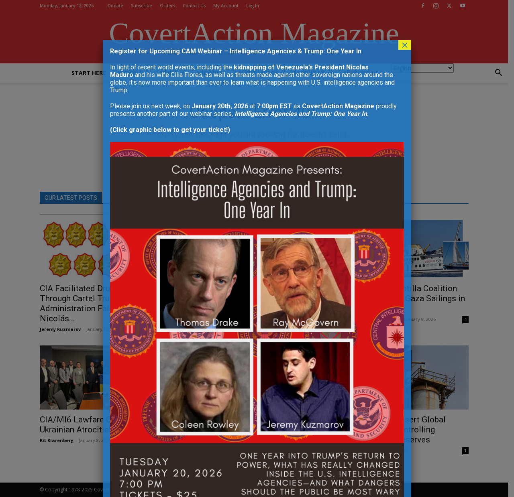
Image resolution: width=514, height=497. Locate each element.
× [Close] (404, 45)
